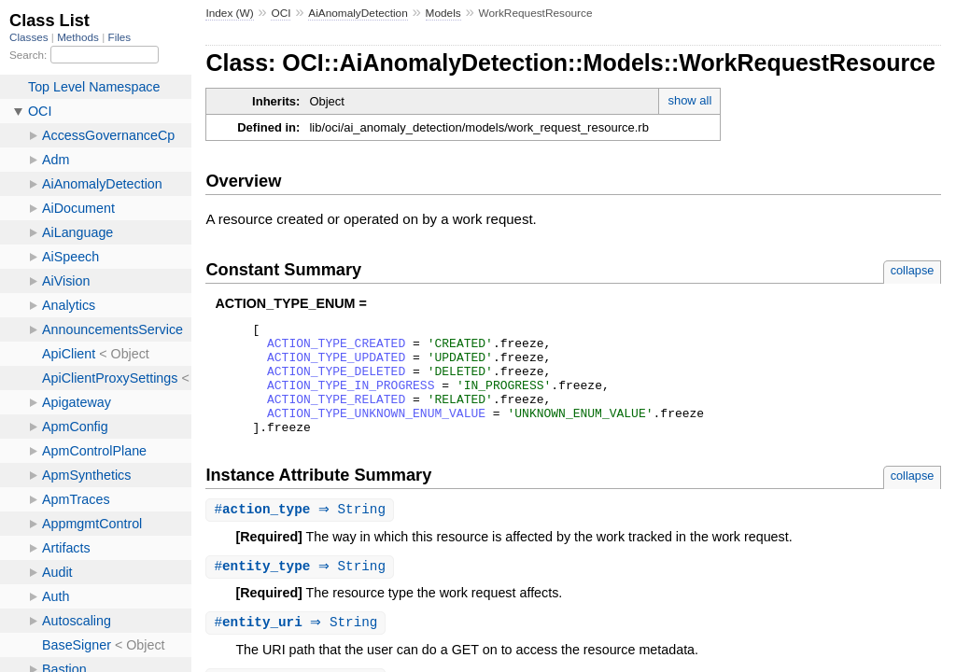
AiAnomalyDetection (358, 13)
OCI (280, 13)
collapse (913, 270)
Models (443, 13)
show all (689, 100)
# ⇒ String (302, 532)
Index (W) (229, 13)
